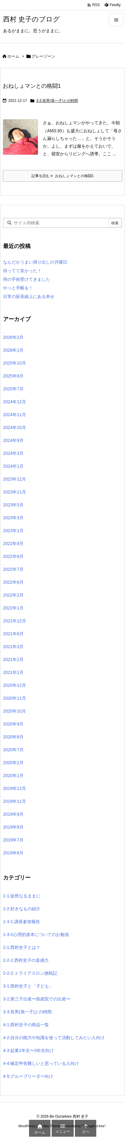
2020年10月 (14, 711)
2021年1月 (13, 672)
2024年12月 (14, 401)
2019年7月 (13, 839)
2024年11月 (14, 414)
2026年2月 (13, 337)
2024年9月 (13, 440)
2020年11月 (14, 698)
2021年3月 (13, 646)
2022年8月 (13, 556)
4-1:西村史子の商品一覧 (26, 1024)
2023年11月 (14, 491)
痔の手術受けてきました (26, 279)
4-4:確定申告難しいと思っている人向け (41, 1063)
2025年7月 (13, 388)
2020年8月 (13, 736)
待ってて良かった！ (22, 270)
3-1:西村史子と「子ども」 (28, 986)
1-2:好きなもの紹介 (21, 908)
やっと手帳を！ (18, 287)
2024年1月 (13, 466)
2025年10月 (14, 363)
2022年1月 (13, 607)
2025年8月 (13, 375)
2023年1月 (13, 530)
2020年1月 (13, 775)
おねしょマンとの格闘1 (32, 86)
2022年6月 (13, 582)
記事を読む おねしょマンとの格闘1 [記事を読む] (62, 176)
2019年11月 (14, 801)
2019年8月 (13, 827)
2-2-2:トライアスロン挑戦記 (30, 973)
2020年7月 (13, 749)
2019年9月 (13, 814)
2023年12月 (14, 479)
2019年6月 (13, 852)
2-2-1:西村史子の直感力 (26, 960)
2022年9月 (13, 543)
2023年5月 (13, 504)
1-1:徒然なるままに (21, 895)
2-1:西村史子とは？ (21, 947)
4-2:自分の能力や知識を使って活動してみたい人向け (54, 1037)
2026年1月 (13, 350)
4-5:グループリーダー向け (28, 1076)
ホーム (13, 56)
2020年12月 (14, 685)
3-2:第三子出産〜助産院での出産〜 (36, 998)
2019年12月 (14, 788)
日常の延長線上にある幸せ (28, 296)
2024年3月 (13, 453)
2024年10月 (14, 427)
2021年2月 (13, 659)
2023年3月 (13, 517)
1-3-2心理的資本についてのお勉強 (36, 934)
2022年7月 (13, 569)
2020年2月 (13, 762)
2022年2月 (13, 595)
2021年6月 (13, 633)
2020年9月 (13, 723)
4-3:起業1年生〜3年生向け (28, 1050)
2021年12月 (14, 620)
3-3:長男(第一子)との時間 (57, 101)
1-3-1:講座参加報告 (21, 921)
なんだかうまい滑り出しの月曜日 (35, 262)
